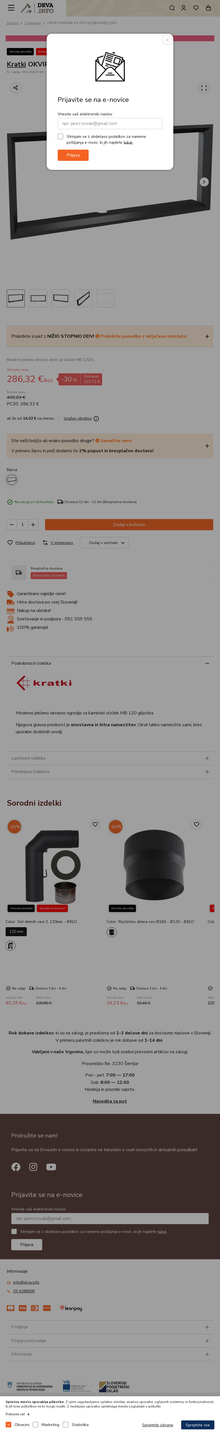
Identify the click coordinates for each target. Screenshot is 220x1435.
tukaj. (128, 142)
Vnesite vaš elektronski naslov (85, 114)
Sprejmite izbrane (157, 1425)
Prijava (73, 155)
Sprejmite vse (198, 1425)
